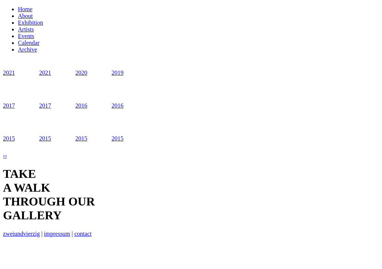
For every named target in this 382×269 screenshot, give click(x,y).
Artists (26, 29)
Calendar (29, 43)
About (25, 16)
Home (25, 9)
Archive (27, 49)
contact (82, 234)
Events (26, 36)
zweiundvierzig (21, 234)
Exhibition (30, 22)
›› (5, 155)
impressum (57, 234)
